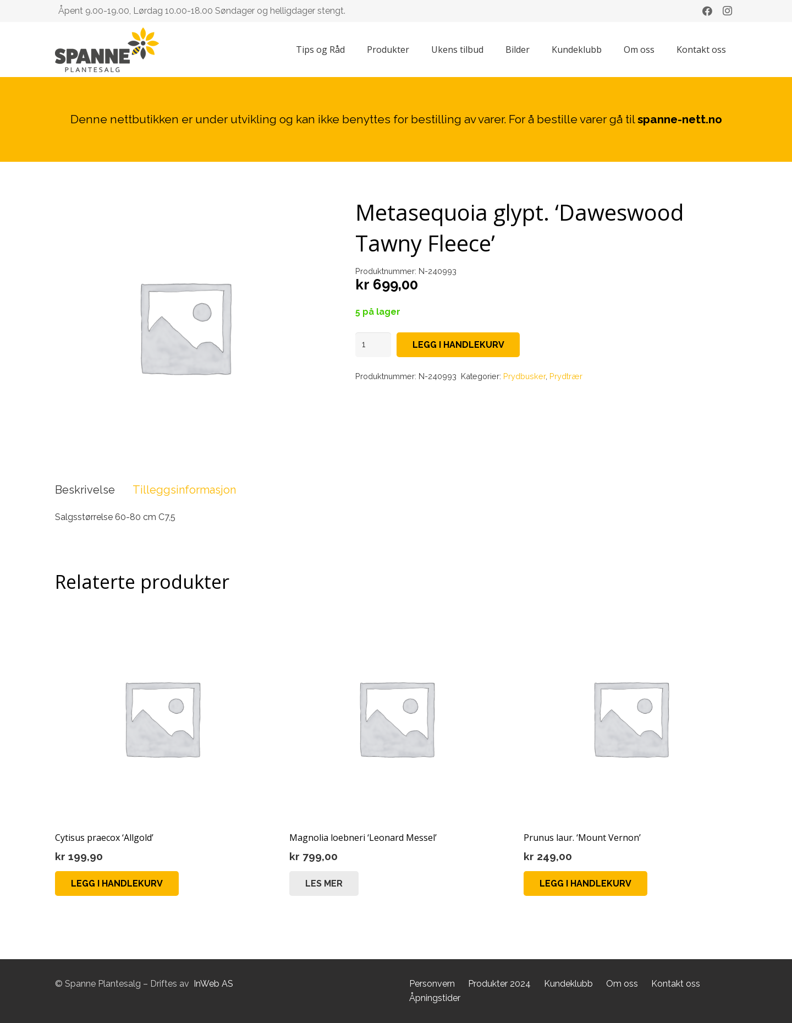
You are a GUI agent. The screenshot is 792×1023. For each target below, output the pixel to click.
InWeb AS (213, 983)
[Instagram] (727, 11)
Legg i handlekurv (458, 345)
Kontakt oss (675, 983)
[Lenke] (107, 50)
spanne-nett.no (679, 119)
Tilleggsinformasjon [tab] (184, 489)
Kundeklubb (568, 983)
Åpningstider (434, 998)
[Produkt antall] (373, 344)
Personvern (432, 983)
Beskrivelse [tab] (85, 489)
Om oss (622, 983)
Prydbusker (524, 376)
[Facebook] (707, 11)
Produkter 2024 (499, 983)
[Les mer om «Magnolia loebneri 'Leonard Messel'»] (324, 883)
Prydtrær (565, 376)
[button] (117, 883)
